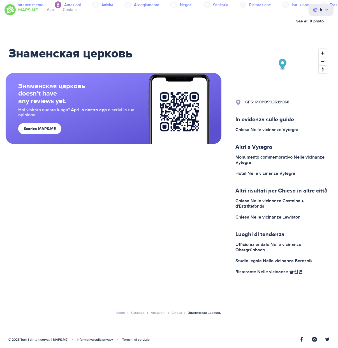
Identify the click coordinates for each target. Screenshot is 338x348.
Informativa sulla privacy (95, 340)
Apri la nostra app (89, 110)
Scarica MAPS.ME (40, 128)
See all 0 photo (310, 21)
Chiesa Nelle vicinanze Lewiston (267, 217)
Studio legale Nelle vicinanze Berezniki (274, 261)
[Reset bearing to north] (323, 69)
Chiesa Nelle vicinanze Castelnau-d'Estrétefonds (269, 203)
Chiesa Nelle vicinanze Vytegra (266, 130)
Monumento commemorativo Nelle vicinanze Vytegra (280, 159)
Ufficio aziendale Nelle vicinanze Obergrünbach (268, 247)
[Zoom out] (323, 61)
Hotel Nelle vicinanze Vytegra (265, 173)
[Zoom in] (323, 53)
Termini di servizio (136, 340)
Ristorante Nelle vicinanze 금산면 (269, 272)
